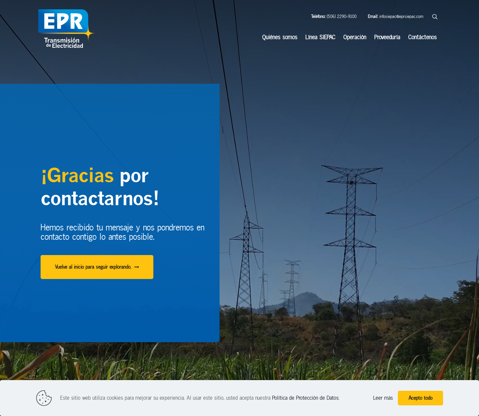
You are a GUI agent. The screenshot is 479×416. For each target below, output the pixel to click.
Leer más (383, 398)
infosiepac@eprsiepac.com (395, 16)
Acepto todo (420, 398)
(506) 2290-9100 (334, 16)
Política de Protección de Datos (305, 398)
